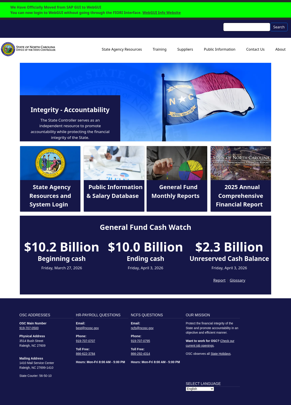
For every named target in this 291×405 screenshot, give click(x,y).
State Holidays (220, 353)
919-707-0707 (85, 341)
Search (279, 27)
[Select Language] (200, 389)
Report (219, 280)
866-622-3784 (85, 353)
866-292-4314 (140, 353)
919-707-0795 (140, 341)
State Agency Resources (122, 49)
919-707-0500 (29, 328)
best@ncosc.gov (87, 328)
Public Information (219, 49)
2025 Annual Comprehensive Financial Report (239, 195)
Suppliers (185, 49)
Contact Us (255, 49)
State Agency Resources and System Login (50, 195)
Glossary (237, 280)
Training (159, 49)
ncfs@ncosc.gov (142, 328)
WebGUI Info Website (162, 12)
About (280, 49)
